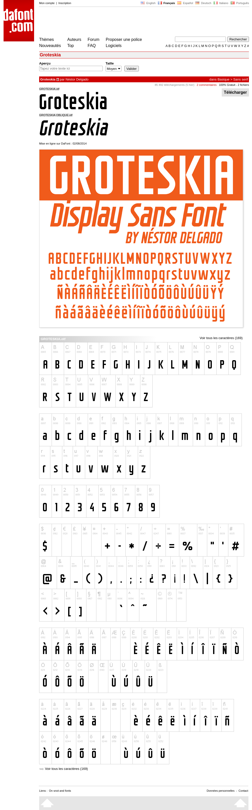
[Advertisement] (131, 22)
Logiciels (114, 45)
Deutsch (203, 3)
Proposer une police (124, 39)
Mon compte (47, 3)
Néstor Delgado (77, 79)
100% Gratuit (227, 84)
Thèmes (46, 39)
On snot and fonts (60, 790)
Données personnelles (220, 790)
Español (185, 3)
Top (70, 45)
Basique (223, 79)
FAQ (92, 45)
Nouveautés (50, 45)
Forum (93, 39)
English (148, 3)
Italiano (221, 3)
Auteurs (74, 39)
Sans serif (240, 79)
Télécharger (235, 92)
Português (239, 3)
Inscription (64, 3)
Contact (243, 790)
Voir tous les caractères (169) (221, 338)
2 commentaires (207, 84)
